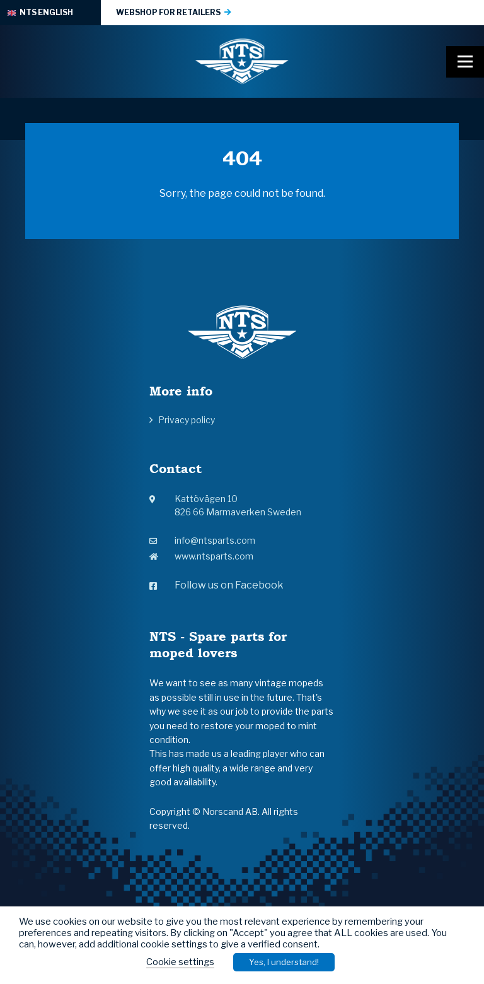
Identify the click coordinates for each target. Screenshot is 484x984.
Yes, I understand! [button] (284, 962)
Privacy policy (186, 419)
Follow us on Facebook (216, 585)
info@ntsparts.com (202, 540)
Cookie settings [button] (180, 962)
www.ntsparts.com (201, 556)
